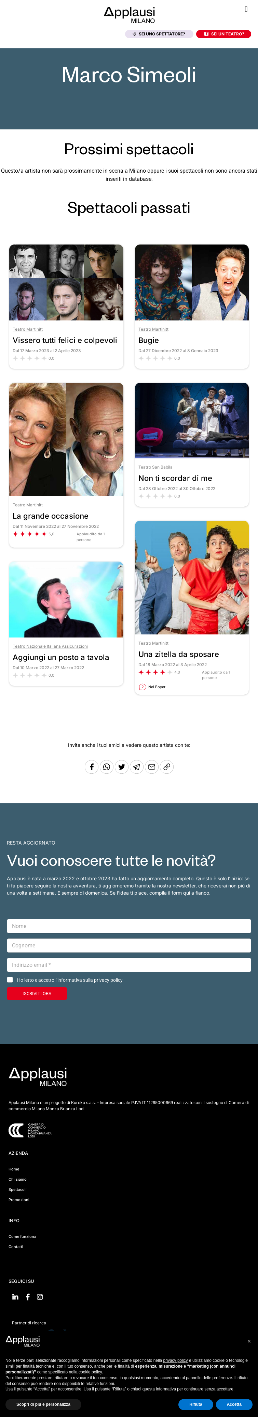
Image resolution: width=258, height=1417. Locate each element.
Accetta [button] (234, 1404)
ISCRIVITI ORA (37, 993)
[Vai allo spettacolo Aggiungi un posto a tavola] (66, 635)
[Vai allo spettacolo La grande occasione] (66, 494)
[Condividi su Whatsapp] (107, 772)
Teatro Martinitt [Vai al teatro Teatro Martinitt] (28, 329)
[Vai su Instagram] (40, 1297)
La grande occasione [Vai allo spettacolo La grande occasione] (51, 515)
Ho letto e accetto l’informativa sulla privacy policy (70, 980)
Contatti (16, 1246)
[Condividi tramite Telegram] (137, 772)
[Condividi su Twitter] (122, 772)
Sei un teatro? (224, 33)
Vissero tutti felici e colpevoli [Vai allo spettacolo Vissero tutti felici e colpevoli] (65, 340)
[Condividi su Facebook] (91, 772)
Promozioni (19, 1199)
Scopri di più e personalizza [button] (43, 1404)
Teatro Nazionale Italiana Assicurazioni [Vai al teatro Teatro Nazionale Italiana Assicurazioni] (50, 646)
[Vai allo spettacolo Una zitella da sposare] (192, 632)
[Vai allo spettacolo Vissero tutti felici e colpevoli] (66, 318)
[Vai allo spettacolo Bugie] (192, 318)
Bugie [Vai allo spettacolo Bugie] (148, 340)
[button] (246, 9)
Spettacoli (18, 1189)
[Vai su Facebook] (27, 1297)
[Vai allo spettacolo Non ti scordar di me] (192, 456)
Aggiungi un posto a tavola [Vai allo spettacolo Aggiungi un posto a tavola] (61, 657)
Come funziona (22, 1236)
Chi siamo (18, 1179)
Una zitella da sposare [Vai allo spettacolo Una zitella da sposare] (178, 654)
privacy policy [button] (175, 1360)
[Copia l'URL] (152, 772)
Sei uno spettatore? (158, 33)
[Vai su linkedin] (15, 1297)
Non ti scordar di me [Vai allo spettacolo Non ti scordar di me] (175, 478)
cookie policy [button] (90, 1372)
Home (14, 1169)
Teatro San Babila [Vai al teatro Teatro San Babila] (155, 467)
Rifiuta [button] (195, 1404)
